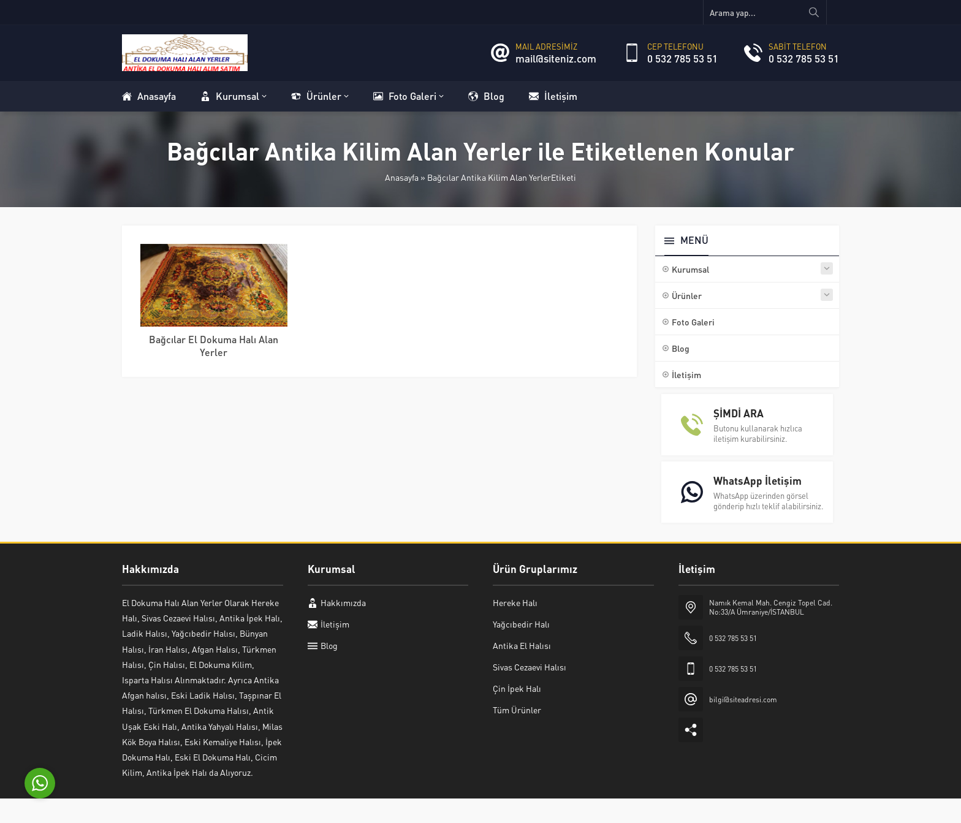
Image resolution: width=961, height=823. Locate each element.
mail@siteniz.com (555, 58)
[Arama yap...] (765, 12)
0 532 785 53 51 (682, 58)
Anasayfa (402, 177)
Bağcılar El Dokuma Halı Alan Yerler (213, 345)
